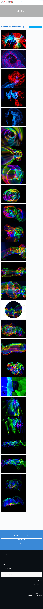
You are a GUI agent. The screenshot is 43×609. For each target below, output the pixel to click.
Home (2, 559)
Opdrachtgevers (4, 562)
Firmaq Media (39, 606)
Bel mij (21, 543)
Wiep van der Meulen (25, 604)
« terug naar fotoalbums (35, 26)
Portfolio (3, 560)
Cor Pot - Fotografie (7, 574)
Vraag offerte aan (21, 539)
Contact (3, 564)
